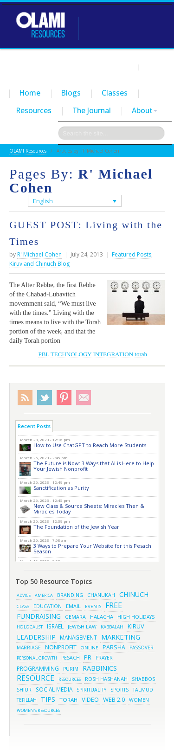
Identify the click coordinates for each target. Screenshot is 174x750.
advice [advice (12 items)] (24, 595)
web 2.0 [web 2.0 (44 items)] (114, 699)
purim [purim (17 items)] (70, 669)
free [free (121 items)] (113, 605)
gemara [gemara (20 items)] (75, 617)
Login (126, 67)
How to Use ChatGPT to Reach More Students (89, 445)
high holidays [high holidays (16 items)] (136, 617)
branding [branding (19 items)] (70, 595)
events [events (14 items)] (93, 606)
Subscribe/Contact (83, 397)
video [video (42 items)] (90, 699)
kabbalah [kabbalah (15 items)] (112, 626)
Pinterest (64, 397)
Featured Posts (131, 254)
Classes (115, 93)
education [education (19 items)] (47, 606)
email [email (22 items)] (73, 606)
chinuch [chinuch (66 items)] (133, 594)
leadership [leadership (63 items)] (36, 637)
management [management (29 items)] (78, 637)
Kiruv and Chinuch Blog (39, 264)
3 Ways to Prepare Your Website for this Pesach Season (92, 548)
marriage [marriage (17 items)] (29, 647)
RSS (25, 397)
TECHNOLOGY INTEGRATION (92, 354)
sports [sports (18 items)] (119, 689)
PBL (43, 354)
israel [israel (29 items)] (55, 626)
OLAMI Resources (27, 150)
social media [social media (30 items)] (54, 689)
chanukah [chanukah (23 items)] (101, 594)
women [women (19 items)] (139, 700)
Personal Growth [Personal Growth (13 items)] (37, 658)
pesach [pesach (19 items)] (70, 657)
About (144, 110)
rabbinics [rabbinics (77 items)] (100, 668)
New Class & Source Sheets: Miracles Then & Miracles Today (88, 508)
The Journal (91, 110)
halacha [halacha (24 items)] (101, 616)
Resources (34, 110)
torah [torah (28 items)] (68, 699)
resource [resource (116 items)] (35, 678)
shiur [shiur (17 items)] (24, 689)
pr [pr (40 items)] (87, 657)
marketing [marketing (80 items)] (120, 636)
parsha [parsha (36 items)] (114, 647)
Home (29, 93)
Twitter (44, 397)
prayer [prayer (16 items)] (104, 657)
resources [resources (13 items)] (69, 679)
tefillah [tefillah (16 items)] (27, 700)
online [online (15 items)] (89, 647)
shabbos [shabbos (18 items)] (143, 679)
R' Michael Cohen (39, 254)
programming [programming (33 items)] (38, 669)
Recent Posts (34, 426)
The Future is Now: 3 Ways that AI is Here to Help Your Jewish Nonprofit (93, 466)
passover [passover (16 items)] (141, 647)
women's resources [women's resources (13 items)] (38, 710)
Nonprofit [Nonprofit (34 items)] (61, 647)
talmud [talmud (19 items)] (143, 689)
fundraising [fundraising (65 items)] (39, 616)
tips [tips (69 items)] (48, 699)
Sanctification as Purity (61, 487)
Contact (153, 67)
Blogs (71, 93)
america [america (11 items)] (44, 595)
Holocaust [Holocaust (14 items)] (30, 627)
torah (141, 354)
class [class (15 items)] (23, 606)
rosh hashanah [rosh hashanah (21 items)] (106, 678)
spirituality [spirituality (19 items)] (91, 689)
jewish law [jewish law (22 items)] (82, 626)
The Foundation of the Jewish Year (76, 526)
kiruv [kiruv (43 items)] (136, 626)
